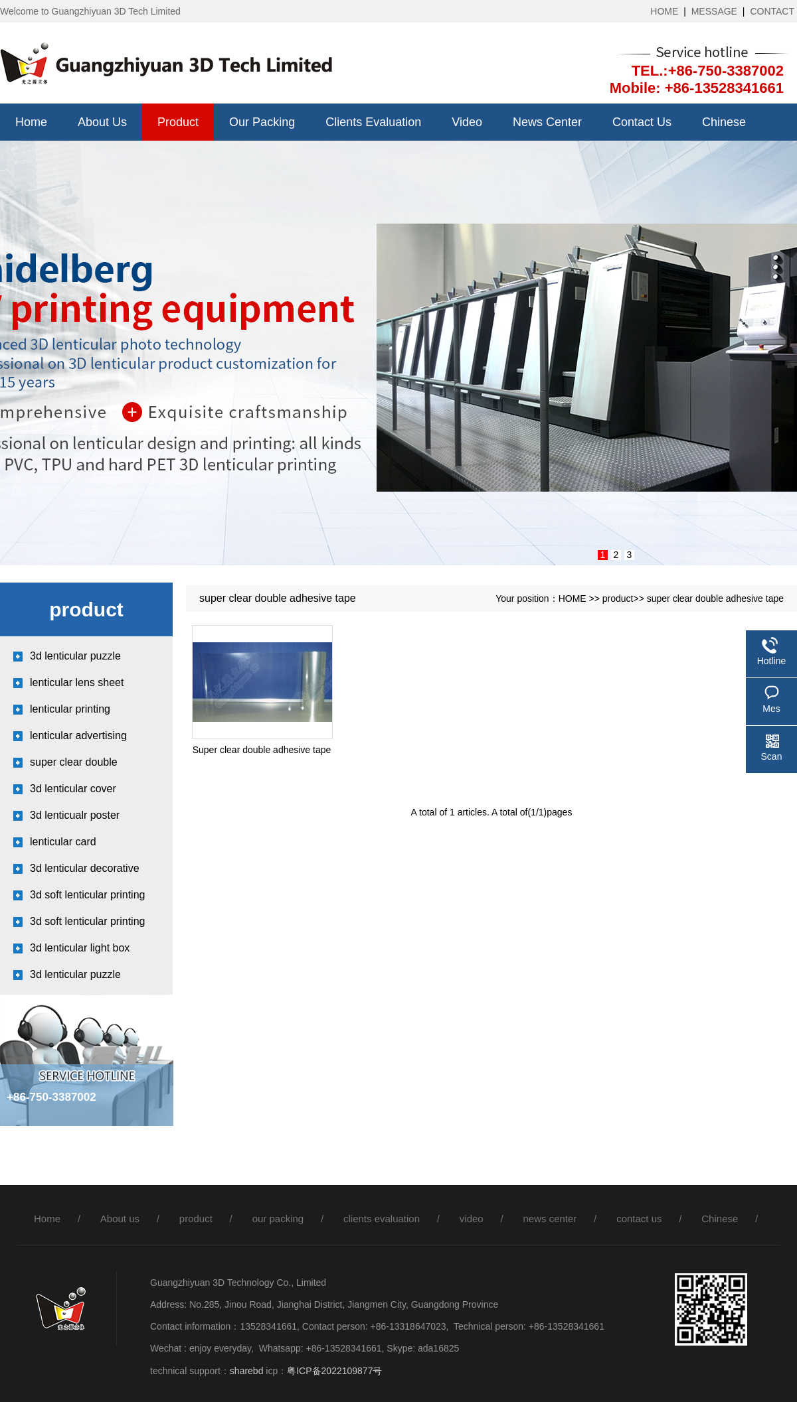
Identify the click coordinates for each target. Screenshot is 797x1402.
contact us (641, 122)
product (178, 122)
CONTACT (772, 11)
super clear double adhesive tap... (74, 766)
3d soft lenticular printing (87, 894)
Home (31, 122)
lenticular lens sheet (77, 682)
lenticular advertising (78, 735)
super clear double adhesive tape (715, 598)
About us (102, 122)
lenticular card (63, 841)
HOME (664, 11)
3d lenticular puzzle (75, 656)
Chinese (724, 122)
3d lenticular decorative (84, 868)
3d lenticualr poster (75, 815)
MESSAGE (714, 11)
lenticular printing (70, 709)
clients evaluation (373, 122)
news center (547, 122)
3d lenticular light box (80, 947)
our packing (262, 122)
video (467, 122)
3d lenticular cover (73, 788)
